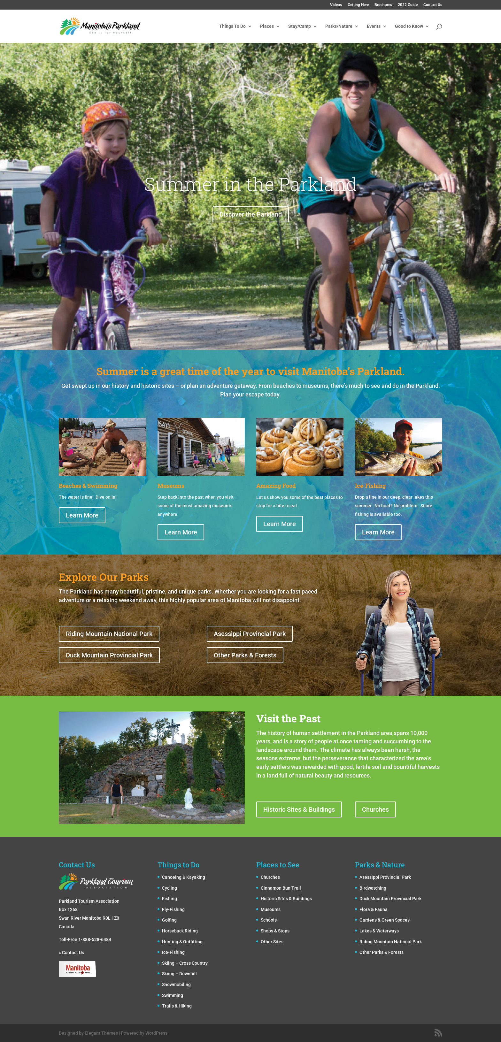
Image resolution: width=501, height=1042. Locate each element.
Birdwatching (372, 888)
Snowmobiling (176, 984)
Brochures (383, 5)
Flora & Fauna (373, 909)
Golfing (169, 920)
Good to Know (409, 26)
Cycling (169, 888)
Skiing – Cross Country (185, 963)
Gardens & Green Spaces (384, 920)
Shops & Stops (275, 930)
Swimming (172, 995)
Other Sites (272, 941)
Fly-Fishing (173, 909)
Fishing (169, 898)
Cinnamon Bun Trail (281, 888)
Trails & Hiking (177, 1005)
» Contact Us (71, 952)
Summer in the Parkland (250, 205)
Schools (269, 920)
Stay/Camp (299, 26)
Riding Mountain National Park (109, 634)
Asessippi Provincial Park (250, 634)
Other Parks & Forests (245, 655)
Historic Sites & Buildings (299, 809)
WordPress (156, 1033)
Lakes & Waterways (379, 930)
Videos (336, 5)
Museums (271, 909)
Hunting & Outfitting (182, 941)
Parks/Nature (338, 26)
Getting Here (358, 5)
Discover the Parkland (251, 235)
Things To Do (232, 26)
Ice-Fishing (173, 952)
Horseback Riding (180, 930)
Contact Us (432, 5)
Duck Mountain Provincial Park (109, 655)
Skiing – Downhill (179, 973)
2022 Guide (408, 5)
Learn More (82, 515)
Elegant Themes (101, 1033)
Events (374, 26)
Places (267, 26)
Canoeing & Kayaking (183, 877)
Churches (375, 809)
